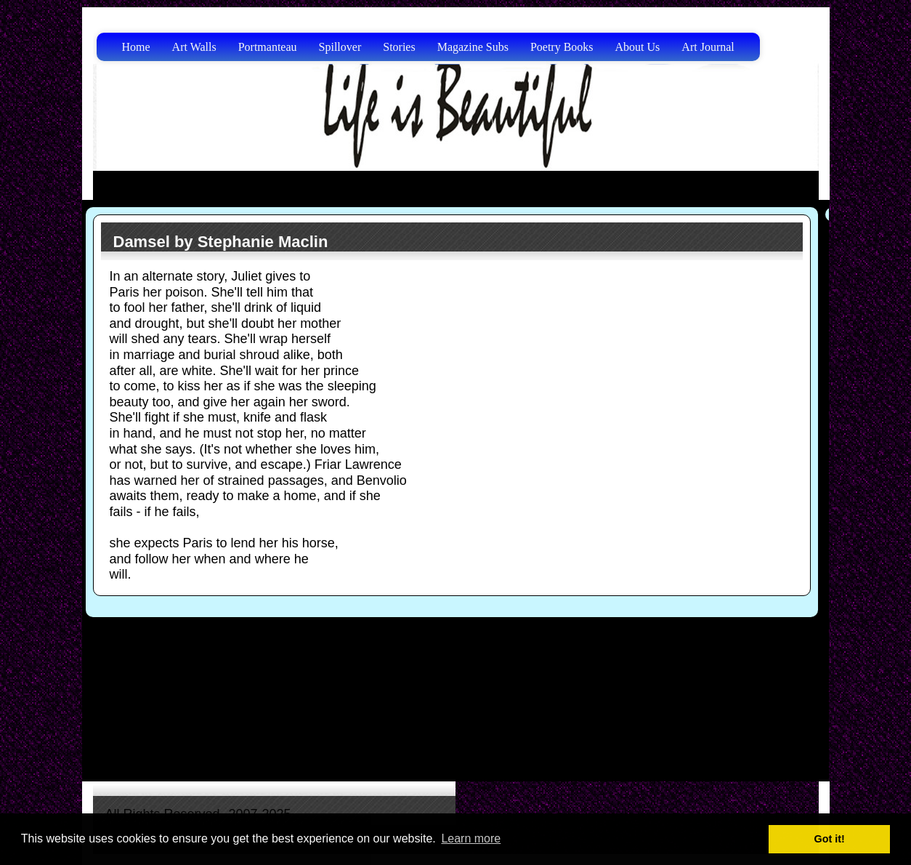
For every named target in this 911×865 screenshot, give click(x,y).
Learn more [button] (471, 838)
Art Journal (707, 47)
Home (136, 47)
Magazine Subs (473, 47)
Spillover (340, 47)
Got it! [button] (829, 839)
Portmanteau (267, 47)
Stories (399, 47)
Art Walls (194, 47)
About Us (637, 47)
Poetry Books (562, 47)
